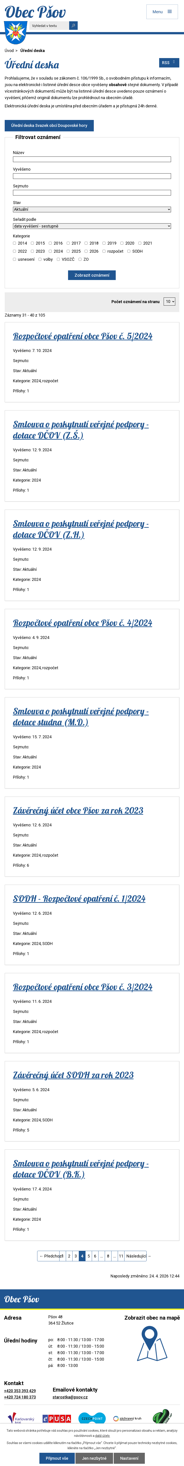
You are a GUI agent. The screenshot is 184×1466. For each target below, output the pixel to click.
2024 (58, 251)
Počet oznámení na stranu (135, 301)
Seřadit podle (24, 219)
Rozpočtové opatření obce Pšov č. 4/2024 (82, 622)
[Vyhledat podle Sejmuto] (92, 192)
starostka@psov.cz (70, 1397)
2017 (76, 243)
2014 (22, 243)
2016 (58, 243)
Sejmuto (20, 186)
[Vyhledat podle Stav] (92, 209)
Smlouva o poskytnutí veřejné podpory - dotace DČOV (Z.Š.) (81, 429)
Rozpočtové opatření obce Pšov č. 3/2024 (82, 986)
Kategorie (21, 236)
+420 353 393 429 (20, 1390)
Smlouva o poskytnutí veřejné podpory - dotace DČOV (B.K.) (81, 1169)
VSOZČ (68, 259)
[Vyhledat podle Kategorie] (14, 243)
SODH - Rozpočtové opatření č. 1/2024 (79, 898)
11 (121, 1256)
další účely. (102, 1436)
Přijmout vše (57, 1458)
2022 (22, 251)
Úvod (9, 50)
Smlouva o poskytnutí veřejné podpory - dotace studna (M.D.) (81, 716)
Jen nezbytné (94, 1458)
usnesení (26, 259)
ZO (86, 259)
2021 (147, 243)
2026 (94, 251)
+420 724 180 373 (20, 1397)
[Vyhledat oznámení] (92, 275)
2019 (111, 243)
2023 (40, 251)
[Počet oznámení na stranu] (169, 302)
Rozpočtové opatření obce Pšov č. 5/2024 (82, 335)
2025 (76, 251)
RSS (169, 62)
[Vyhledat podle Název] (92, 159)
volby (48, 259)
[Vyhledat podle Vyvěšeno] (92, 176)
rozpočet (115, 251)
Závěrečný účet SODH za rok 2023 (73, 1074)
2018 (94, 243)
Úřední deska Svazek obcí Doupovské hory (49, 125)
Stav (17, 202)
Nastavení (129, 1458)
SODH (137, 251)
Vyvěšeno (21, 169)
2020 (129, 243)
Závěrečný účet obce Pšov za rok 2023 (78, 810)
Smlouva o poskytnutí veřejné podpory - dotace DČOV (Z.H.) (81, 529)
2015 (40, 243)
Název (18, 152)
